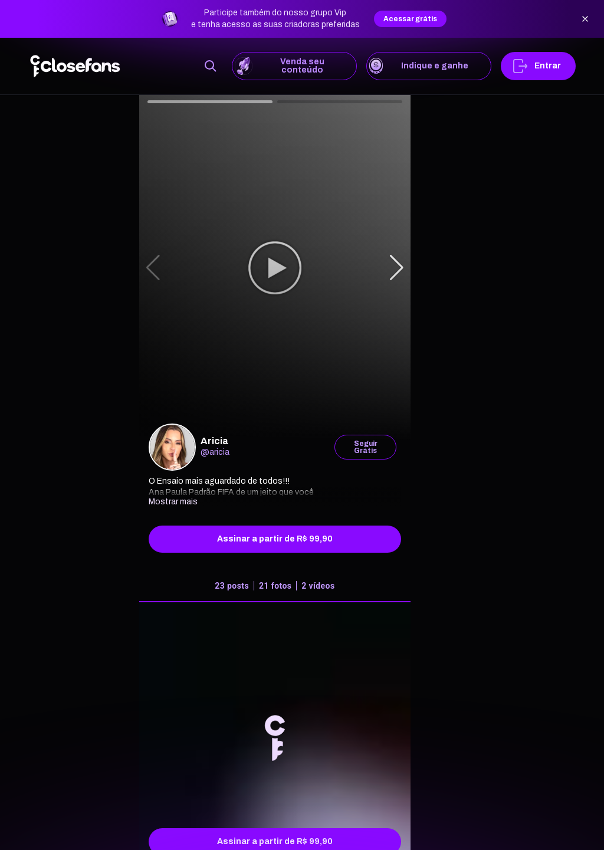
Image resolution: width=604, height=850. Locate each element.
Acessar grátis (410, 19)
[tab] (275, 588)
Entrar (538, 66)
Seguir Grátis (365, 447)
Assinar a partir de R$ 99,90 (275, 539)
